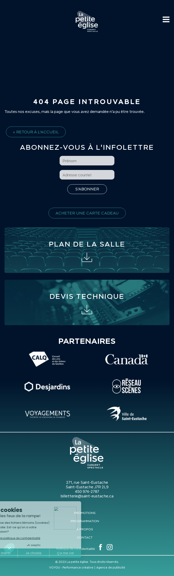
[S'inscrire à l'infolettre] (87, 189)
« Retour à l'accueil (36, 132)
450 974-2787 (87, 491)
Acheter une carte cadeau (87, 213)
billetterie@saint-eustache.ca (87, 496)
